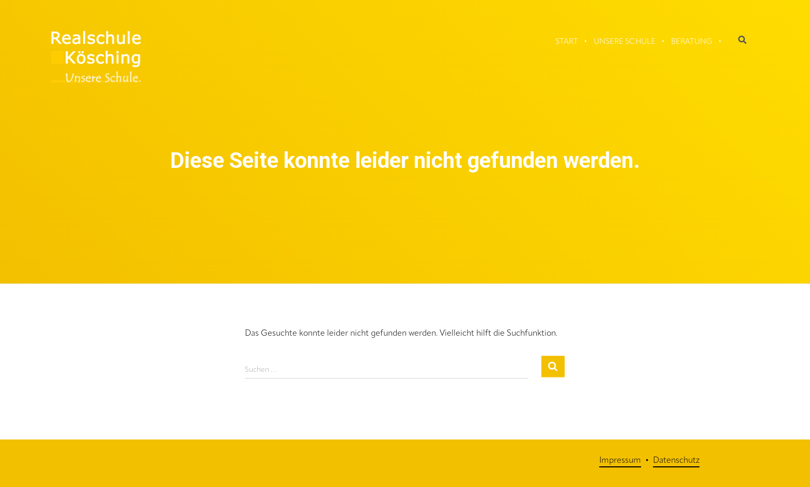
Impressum (620, 461)
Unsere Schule (625, 42)
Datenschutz (676, 461)
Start (566, 42)
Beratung (691, 42)
